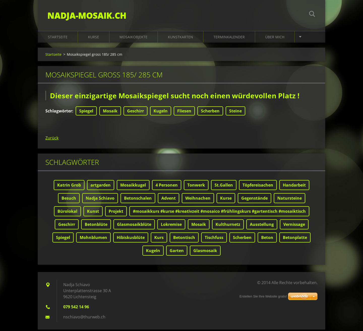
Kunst (93, 213)
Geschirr (135, 112)
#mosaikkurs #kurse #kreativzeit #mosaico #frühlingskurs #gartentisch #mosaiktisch (219, 213)
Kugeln (161, 112)
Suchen (312, 14)
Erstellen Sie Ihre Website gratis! (263, 296)
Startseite (58, 38)
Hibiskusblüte (131, 239)
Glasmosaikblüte (134, 226)
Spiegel (86, 112)
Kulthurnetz (228, 226)
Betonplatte (295, 239)
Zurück (51, 139)
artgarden (100, 186)
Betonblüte (96, 226)
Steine (235, 112)
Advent (168, 199)
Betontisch (184, 239)
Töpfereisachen (258, 186)
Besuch (69, 199)
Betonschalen (138, 199)
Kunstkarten (180, 38)
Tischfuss (214, 239)
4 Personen (167, 186)
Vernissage (294, 226)
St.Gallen (224, 186)
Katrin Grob (69, 186)
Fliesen (184, 112)
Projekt (116, 213)
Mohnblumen (93, 239)
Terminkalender (229, 38)
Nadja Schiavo (100, 199)
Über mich (274, 38)
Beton (267, 239)
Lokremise (171, 226)
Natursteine (289, 199)
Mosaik (110, 112)
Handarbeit (294, 186)
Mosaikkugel (133, 186)
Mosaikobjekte (133, 38)
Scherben (210, 112)
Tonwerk (196, 186)
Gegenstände (254, 199)
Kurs (159, 239)
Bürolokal (67, 213)
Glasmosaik (205, 252)
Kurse (93, 38)
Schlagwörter (58, 112)
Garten (177, 252)
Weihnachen (197, 199)
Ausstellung (262, 226)
